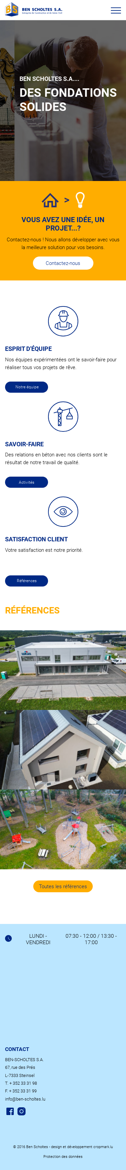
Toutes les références (63, 886)
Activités (26, 482)
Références (27, 580)
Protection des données (63, 1156)
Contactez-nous (63, 263)
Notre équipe (27, 387)
